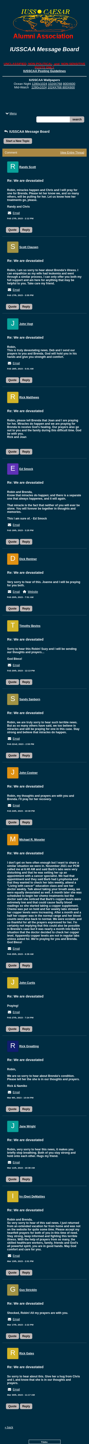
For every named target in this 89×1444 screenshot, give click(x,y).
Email (16, 213)
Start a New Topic (18, 141)
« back (9, 1427)
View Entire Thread (72, 152)
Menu (11, 113)
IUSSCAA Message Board (27, 131)
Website (33, 591)
